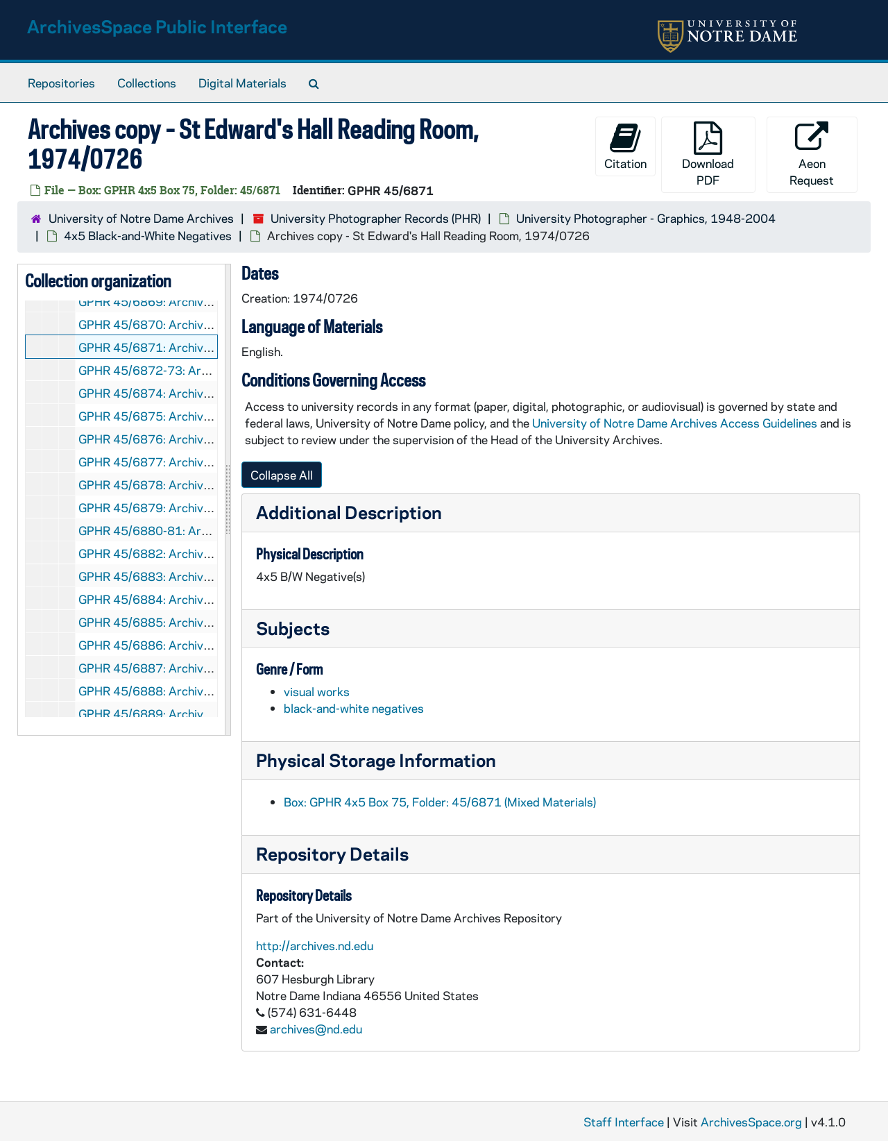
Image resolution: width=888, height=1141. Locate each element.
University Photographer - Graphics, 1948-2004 (646, 218)
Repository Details (332, 853)
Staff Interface (623, 1121)
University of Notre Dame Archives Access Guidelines (676, 422)
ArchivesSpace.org (751, 1121)
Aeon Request (811, 154)
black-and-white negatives (354, 708)
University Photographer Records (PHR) (376, 218)
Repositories (61, 82)
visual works (317, 691)
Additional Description (349, 511)
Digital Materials (242, 82)
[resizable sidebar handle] (227, 499)
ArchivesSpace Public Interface (157, 26)
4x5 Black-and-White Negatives (148, 235)
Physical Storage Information (376, 759)
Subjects (293, 627)
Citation (625, 146)
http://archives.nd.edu (314, 945)
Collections (146, 82)
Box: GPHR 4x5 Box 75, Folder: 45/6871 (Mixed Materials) (440, 801)
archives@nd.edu (316, 1028)
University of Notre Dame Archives (141, 218)
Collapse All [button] (281, 474)
